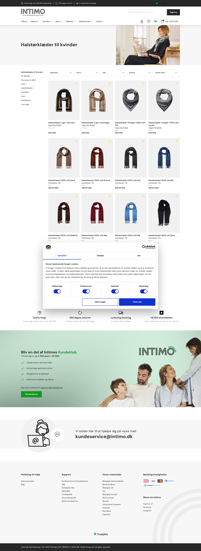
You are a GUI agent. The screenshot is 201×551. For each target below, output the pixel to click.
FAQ (63, 484)
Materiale (60, 72)
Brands (139, 72)
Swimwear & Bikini (28, 80)
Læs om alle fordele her (52, 387)
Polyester (106, 508)
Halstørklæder (27, 88)
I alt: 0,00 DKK (169, 21)
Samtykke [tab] (62, 256)
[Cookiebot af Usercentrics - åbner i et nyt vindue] (144, 247)
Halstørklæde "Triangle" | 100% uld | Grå (130, 124)
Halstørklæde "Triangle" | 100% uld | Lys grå (163, 124)
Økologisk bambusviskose (112, 481)
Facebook (147, 507)
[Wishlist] (148, 21)
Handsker (25, 92)
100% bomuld (108, 498)
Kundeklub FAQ (68, 488)
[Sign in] (141, 21)
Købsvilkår (66, 491)
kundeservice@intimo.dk (104, 436)
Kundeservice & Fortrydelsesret (75, 481)
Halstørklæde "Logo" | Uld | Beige (95, 123)
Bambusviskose (108, 484)
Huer (23, 96)
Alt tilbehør (25, 76)
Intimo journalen (27, 481)
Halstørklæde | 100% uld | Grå (127, 180)
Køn (113, 72)
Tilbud (24, 21)
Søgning (173, 12)
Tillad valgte (100, 302)
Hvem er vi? (148, 504)
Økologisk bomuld (109, 494)
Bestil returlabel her (70, 501)
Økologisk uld (107, 488)
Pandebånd (26, 100)
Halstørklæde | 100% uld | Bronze (96, 180)
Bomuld (105, 501)
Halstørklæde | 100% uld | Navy (161, 235)
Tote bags (25, 104)
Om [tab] (138, 256)
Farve (87, 72)
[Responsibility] (155, 21)
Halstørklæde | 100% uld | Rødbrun (63, 235)
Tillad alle (137, 302)
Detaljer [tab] (100, 256)
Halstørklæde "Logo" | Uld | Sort (61, 123)
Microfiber (106, 511)
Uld (103, 491)
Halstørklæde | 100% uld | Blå (160, 180)
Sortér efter (166, 72)
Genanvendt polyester (111, 504)
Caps (23, 84)
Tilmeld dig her (31, 394)
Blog (22, 484)
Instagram (147, 510)
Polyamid (106, 514)
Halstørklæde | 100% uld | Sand (61, 180)
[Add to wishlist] (76, 83)
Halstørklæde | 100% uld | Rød (94, 235)
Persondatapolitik (69, 498)
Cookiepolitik (67, 494)
